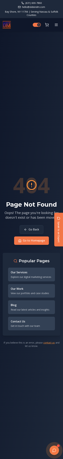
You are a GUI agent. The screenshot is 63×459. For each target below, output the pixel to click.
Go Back (31, 229)
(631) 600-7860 (31, 3)
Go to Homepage (31, 240)
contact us (49, 342)
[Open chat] (54, 450)
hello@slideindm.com (31, 7)
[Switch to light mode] (37, 25)
